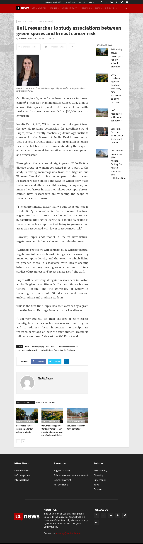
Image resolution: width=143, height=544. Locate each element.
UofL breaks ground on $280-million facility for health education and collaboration (118, 164)
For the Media (61, 484)
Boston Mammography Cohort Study (40, 346)
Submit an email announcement (71, 475)
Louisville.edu (51, 526)
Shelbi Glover (25, 39)
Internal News (21, 479)
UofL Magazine (22, 475)
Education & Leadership (26, 21)
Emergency (100, 479)
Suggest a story (62, 470)
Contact (82, 2)
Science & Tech (111, 8)
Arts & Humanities (40, 8)
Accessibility (100, 470)
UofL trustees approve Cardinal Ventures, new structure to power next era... (116, 88)
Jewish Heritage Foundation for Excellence (58, 350)
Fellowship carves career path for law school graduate (24, 429)
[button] (125, 8)
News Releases (71, 2)
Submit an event (62, 479)
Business (54, 8)
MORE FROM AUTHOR (45, 402)
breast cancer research (68, 346)
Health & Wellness (45, 21)
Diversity (98, 475)
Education (87, 8)
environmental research (28, 350)
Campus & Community (71, 8)
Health (98, 8)
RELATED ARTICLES (25, 402)
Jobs (96, 484)
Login (91, 2)
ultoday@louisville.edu (68, 533)
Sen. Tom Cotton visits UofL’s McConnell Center (117, 135)
